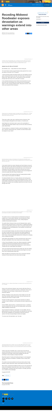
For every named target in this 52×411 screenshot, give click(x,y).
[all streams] (47, 5)
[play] (2, 5)
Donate (48, 1)
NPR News (7, 376)
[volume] (5, 5)
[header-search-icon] (43, 1)
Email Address (38, 25)
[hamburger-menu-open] (2, 1)
